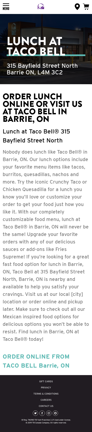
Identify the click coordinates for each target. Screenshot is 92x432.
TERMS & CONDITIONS (46, 393)
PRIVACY (46, 387)
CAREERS (46, 400)
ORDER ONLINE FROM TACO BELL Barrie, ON (36, 361)
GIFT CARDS (46, 381)
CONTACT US (46, 406)
